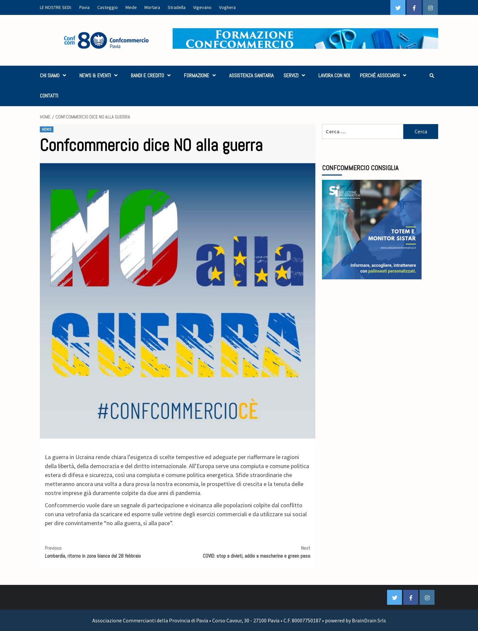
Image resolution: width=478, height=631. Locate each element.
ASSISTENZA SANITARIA (251, 75)
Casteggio (107, 7)
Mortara (152, 7)
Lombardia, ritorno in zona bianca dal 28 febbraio (111, 551)
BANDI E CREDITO (152, 75)
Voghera (227, 7)
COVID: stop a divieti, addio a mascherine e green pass (244, 551)
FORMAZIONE (201, 75)
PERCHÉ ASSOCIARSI (385, 75)
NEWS (46, 129)
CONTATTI (49, 95)
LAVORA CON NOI (334, 75)
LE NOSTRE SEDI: (56, 7)
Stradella (177, 7)
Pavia (84, 7)
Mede (131, 7)
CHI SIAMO (54, 75)
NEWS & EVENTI (100, 75)
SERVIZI (295, 75)
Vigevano (202, 7)
